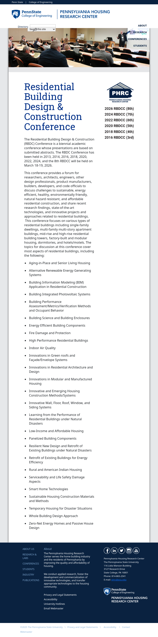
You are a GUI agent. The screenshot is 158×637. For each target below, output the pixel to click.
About (37, 25)
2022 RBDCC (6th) (119, 120)
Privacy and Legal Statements (60, 594)
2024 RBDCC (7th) (119, 114)
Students (140, 25)
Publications (137, 32)
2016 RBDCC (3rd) (119, 137)
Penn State (17, 2)
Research (68, 25)
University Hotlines (54, 604)
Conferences (104, 25)
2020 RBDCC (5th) (119, 126)
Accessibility (50, 599)
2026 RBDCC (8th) (119, 108)
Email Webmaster (54, 608)
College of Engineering (40, 2)
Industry (102, 32)
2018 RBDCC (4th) (119, 132)
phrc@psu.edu (119, 579)
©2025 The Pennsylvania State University (41, 627)
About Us (28, 549)
